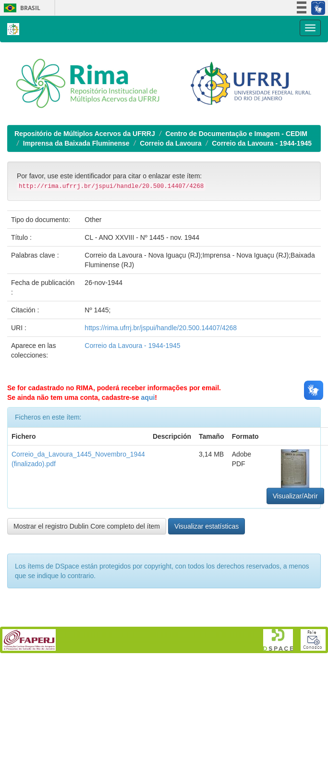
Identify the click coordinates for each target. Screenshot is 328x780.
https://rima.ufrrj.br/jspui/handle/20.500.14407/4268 (161, 328)
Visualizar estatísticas (206, 526)
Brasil (20, 8)
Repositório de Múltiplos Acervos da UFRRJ (84, 133)
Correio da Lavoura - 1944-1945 (262, 143)
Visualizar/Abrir (295, 496)
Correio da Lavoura (170, 143)
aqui (148, 397)
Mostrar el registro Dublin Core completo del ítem (86, 526)
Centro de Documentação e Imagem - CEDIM (236, 133)
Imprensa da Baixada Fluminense (76, 143)
